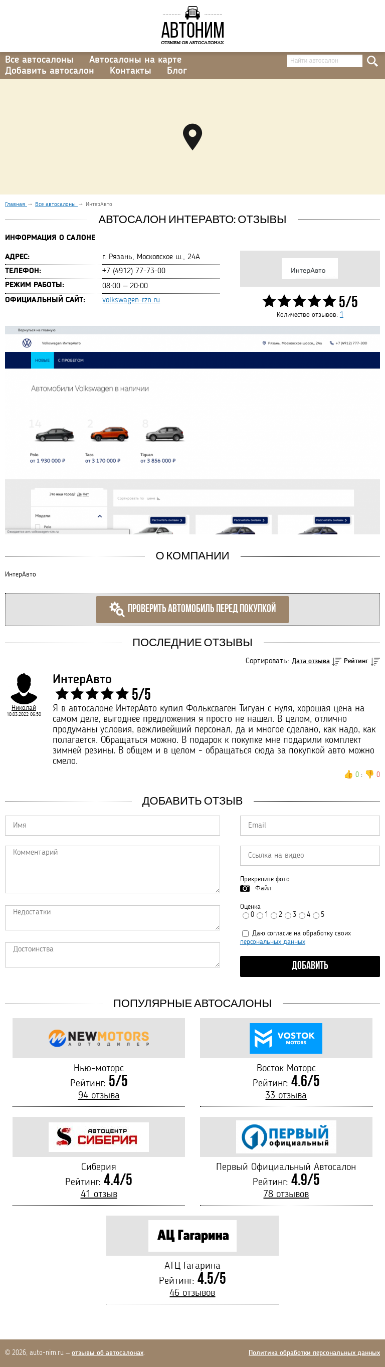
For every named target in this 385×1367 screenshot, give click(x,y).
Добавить (310, 966)
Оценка (250, 906)
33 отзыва (286, 1096)
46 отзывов (192, 1293)
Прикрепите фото (265, 879)
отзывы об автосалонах (107, 1352)
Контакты (130, 71)
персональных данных (272, 941)
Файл (263, 888)
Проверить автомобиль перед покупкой (192, 610)
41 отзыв (99, 1195)
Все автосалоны (39, 60)
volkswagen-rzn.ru (131, 300)
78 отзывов (286, 1195)
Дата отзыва (311, 661)
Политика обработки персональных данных (314, 1352)
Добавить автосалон (49, 71)
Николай (24, 707)
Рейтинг (356, 661)
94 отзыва (99, 1096)
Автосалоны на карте (135, 60)
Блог (177, 71)
